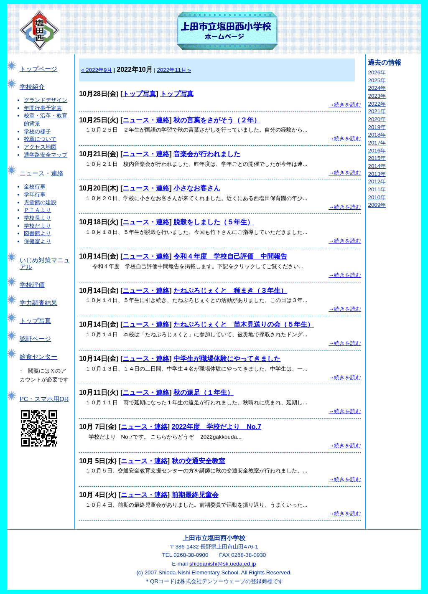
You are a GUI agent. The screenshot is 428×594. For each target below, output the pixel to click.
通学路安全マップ (45, 155)
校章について (40, 139)
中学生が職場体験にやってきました (226, 358)
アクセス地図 (40, 147)
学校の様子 (37, 131)
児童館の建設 (40, 202)
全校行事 (35, 186)
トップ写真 (35, 320)
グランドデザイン (45, 100)
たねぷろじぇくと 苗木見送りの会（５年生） (243, 324)
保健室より (37, 241)
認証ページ (35, 338)
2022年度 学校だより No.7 (216, 426)
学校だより (37, 226)
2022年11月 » (174, 70)
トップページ (38, 69)
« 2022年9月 (96, 70)
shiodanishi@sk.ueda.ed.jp (222, 564)
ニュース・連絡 (42, 173)
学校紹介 (32, 87)
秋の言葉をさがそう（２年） (216, 120)
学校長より (37, 218)
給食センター (38, 356)
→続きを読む (345, 105)
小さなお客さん (196, 188)
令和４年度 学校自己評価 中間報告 (230, 256)
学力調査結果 (38, 303)
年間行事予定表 (43, 108)
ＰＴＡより (37, 210)
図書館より (37, 233)
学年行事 (35, 194)
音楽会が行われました (206, 153)
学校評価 (32, 285)
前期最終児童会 (195, 494)
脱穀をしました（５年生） (213, 222)
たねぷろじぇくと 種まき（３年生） (230, 290)
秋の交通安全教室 (198, 461)
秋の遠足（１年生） (203, 392)
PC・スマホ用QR (44, 399)
